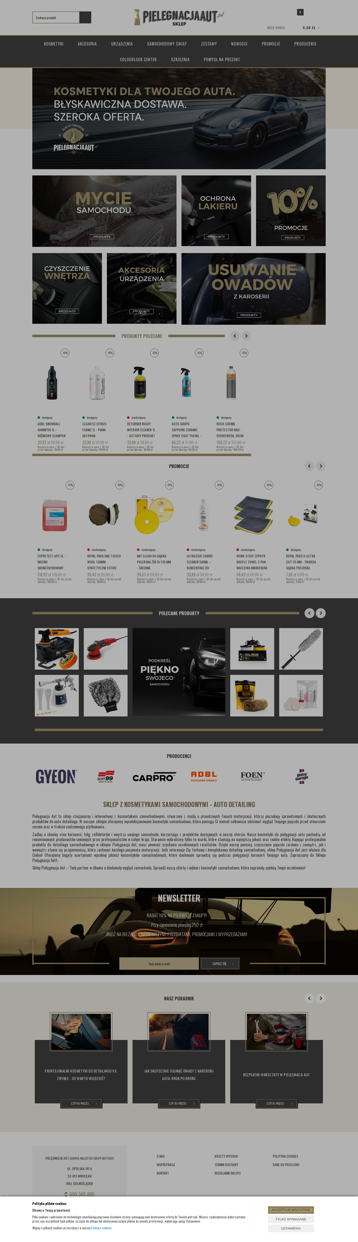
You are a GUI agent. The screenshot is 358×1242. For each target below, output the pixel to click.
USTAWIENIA (291, 1228)
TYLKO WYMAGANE (290, 1219)
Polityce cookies (101, 1227)
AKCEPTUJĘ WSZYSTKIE (290, 1210)
